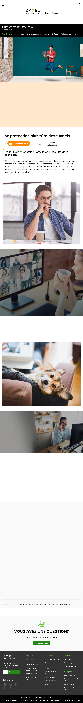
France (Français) (51, 13)
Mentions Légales (11, 700)
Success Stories (69, 684)
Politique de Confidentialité (49, 700)
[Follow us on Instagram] (10, 688)
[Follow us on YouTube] (10, 685)
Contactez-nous (41, 643)
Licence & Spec (51, 34)
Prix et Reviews (50, 677)
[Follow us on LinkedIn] (16, 685)
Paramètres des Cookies (71, 700)
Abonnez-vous (14, 672)
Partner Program (69, 663)
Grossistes (48, 663)
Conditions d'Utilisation (29, 700)
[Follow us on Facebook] (5, 685)
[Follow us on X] (5, 688)
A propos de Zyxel (70, 675)
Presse (47, 668)
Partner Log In (68, 659)
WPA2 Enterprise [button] (17, 143)
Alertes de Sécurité (32, 674)
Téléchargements (68, 34)
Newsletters (49, 680)
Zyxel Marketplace (51, 659)
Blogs (47, 684)
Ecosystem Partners (70, 666)
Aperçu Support (31, 659)
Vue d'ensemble (9, 34)
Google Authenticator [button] (47, 144)
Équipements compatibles (30, 34)
